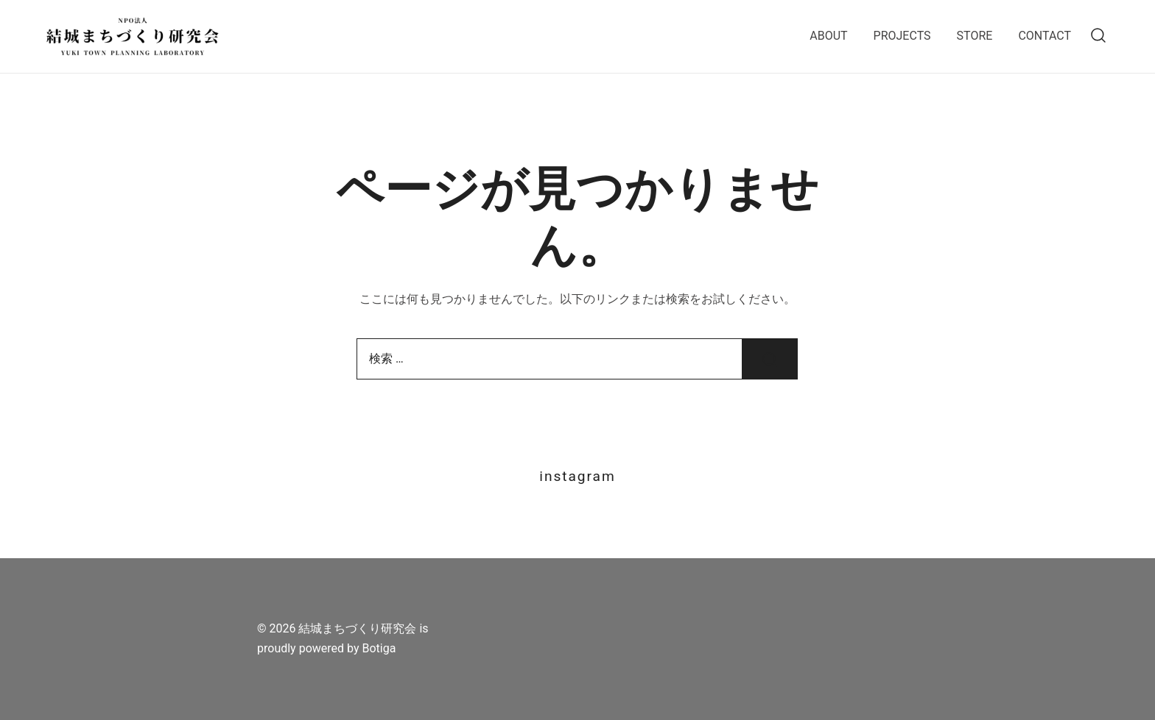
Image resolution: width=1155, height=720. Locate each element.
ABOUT (828, 36)
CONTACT (1044, 36)
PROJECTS (902, 36)
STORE (975, 36)
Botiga (379, 648)
